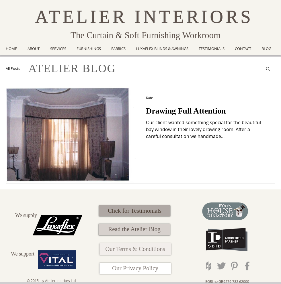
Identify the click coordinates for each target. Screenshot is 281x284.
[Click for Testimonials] (134, 210)
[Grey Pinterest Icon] (234, 266)
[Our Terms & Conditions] (135, 249)
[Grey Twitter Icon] (221, 266)
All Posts (13, 68)
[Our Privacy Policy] (135, 268)
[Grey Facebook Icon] (247, 266)
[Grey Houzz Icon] (208, 266)
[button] (268, 69)
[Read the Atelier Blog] (134, 229)
